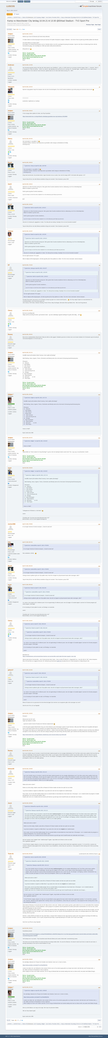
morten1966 (11, 524)
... (21, 29)
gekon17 (10, 670)
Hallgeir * (43, 17)
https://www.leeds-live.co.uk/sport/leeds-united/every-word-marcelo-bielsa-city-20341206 (44, 734)
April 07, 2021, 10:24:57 (27, 620)
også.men (59, 661)
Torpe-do (11, 853)
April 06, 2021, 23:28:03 (27, 467)
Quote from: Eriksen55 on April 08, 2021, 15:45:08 (36, 806)
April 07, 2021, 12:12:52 (27, 669)
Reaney (10, 334)
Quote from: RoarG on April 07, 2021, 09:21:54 (35, 587)
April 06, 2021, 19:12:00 (27, 310)
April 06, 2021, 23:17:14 (27, 352)
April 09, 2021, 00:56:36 (27, 853)
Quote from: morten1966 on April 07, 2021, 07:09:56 (37, 545)
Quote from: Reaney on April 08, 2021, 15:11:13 (36, 772)
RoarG (10, 162)
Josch (10, 803)
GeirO (10, 184)
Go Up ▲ (101, 1036)
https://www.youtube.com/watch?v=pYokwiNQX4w (35, 965)
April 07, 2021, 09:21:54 (27, 565)
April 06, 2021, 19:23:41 (27, 334)
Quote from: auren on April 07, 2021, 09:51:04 (35, 624)
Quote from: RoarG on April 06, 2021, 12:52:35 (35, 234)
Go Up (8, 1020)
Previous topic (90, 24)
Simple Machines (16, 1036)
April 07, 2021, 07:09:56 (27, 523)
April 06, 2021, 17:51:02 (27, 264)
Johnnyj (10, 231)
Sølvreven (11, 86)
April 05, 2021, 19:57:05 (27, 138)
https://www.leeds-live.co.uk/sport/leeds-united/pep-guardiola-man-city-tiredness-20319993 (45, 116)
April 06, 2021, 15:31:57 (27, 231)
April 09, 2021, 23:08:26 (27, 959)
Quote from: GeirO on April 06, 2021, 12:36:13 (35, 207)
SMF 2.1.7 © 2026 (9, 1036)
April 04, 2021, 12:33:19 (27, 86)
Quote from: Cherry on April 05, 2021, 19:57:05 (35, 165)
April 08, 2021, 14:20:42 (27, 713)
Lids (47, 17)
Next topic (98, 24)
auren (10, 468)
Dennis (49, 17)
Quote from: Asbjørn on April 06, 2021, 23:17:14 (36, 397)
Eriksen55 (11, 768)
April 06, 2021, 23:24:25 (27, 394)
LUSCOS (10, 6)
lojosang (39, 17)
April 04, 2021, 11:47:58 (27, 64)
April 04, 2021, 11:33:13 (27, 33)
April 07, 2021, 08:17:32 (27, 542)
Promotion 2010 (55, 17)
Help (89, 1036)
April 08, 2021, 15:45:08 (27, 768)
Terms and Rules (94, 1036)
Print (99, 29)
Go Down (9, 29)
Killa (9, 542)
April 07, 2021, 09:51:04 (27, 584)
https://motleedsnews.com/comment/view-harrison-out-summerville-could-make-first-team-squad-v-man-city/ (49, 656)
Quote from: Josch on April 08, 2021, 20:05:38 (35, 857)
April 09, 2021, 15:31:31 (27, 928)
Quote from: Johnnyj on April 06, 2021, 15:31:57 (36, 268)
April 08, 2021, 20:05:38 (27, 803)
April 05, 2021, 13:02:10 (27, 110)
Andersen (11, 65)
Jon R (35, 17)
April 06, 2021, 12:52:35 (27, 204)
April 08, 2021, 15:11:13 (27, 750)
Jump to (80, 1026)
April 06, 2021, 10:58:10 (27, 162)
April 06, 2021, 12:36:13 (27, 184)
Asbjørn (10, 34)
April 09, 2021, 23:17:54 (27, 987)
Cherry (10, 138)
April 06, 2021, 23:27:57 (27, 437)
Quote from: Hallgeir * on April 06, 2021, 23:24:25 (36, 441)
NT (9, 265)
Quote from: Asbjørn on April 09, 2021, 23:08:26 (36, 990)
